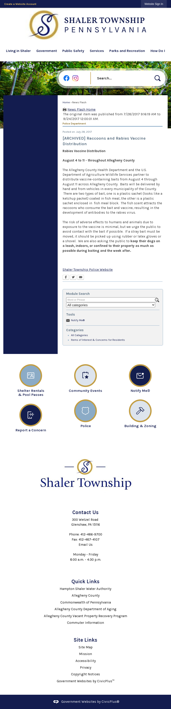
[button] (157, 78)
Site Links (85, 640)
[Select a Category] (110, 305)
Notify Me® (78, 320)
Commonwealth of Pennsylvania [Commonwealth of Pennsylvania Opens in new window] (85, 602)
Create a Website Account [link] (20, 4)
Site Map (86, 647)
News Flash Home (81, 109)
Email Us (86, 545)
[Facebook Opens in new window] (66, 278)
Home (66, 102)
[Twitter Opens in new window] (73, 278)
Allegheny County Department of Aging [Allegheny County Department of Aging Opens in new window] (85, 609)
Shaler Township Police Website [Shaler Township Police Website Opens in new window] (88, 270)
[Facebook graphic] (66, 78)
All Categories (79, 335)
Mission (85, 654)
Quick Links (85, 582)
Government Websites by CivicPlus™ (85, 681)
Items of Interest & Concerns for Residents (98, 339)
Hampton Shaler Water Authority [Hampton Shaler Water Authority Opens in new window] (85, 589)
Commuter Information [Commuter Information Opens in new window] (85, 623)
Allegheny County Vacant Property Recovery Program (85, 616)
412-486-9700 (91, 534)
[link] (154, 4)
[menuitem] (19, 51)
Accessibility (85, 661)
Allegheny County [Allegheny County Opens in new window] (86, 595)
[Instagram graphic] (75, 78)
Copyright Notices (85, 674)
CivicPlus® (110, 702)
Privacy (85, 668)
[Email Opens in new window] (80, 278)
